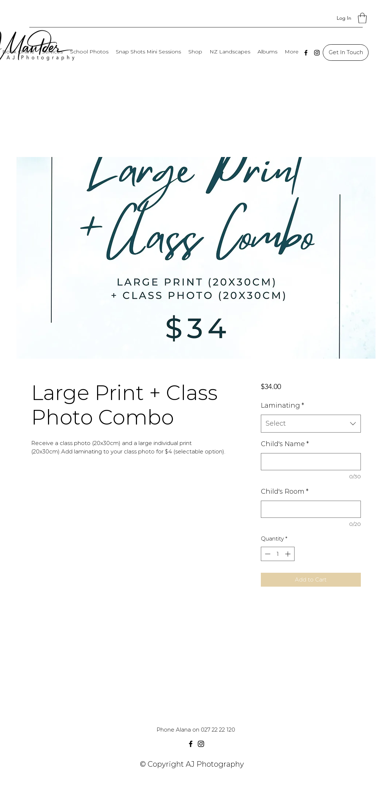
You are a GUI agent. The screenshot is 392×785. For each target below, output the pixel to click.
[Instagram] (317, 52)
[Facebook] (306, 52)
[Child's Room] (310, 509)
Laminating (282, 405)
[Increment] (288, 554)
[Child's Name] (310, 461)
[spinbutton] (277, 554)
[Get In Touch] (346, 52)
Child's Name (285, 444)
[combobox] (311, 424)
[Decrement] (267, 554)
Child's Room (284, 491)
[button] (362, 18)
